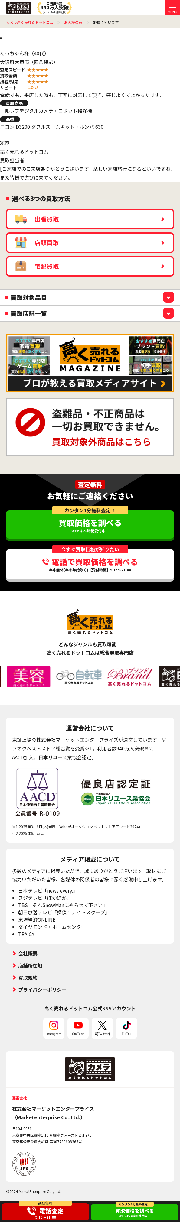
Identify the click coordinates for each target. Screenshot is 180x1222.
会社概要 (28, 953)
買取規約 (28, 977)
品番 (10, 119)
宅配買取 (37, 266)
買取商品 (14, 103)
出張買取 (37, 219)
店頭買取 (37, 243)
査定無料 (90, 484)
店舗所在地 (30, 965)
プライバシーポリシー (42, 989)
